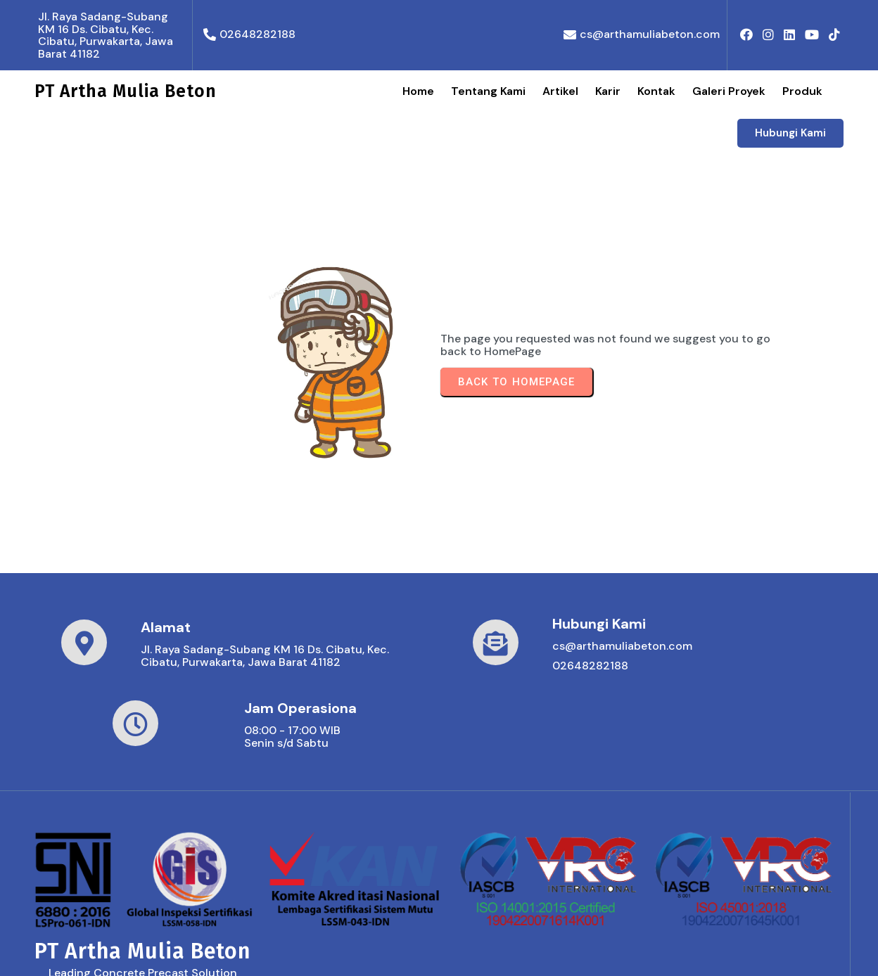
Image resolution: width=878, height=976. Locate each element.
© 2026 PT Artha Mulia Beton (112, 951)
